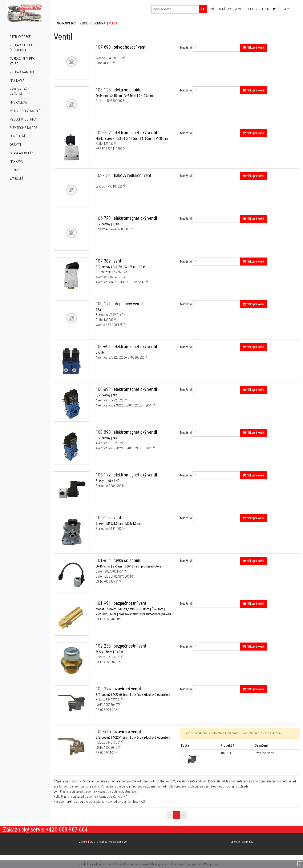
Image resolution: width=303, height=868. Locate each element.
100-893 (104, 432)
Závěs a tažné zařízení (20, 91)
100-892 (104, 389)
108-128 (104, 90)
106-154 (104, 517)
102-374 (104, 688)
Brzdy (14, 170)
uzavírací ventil (265, 753)
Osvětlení (17, 136)
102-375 (104, 731)
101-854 (104, 560)
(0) (275, 9)
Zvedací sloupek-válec (22, 61)
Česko (103, 841)
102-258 (104, 646)
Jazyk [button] (287, 9)
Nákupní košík (253, 48)
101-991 (104, 603)
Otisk (265, 9)
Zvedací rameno (22, 72)
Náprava (16, 162)
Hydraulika (18, 103)
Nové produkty (246, 9)
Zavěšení (16, 178)
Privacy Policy (211, 864)
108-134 (104, 175)
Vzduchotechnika (23, 119)
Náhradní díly (221, 9)
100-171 (104, 303)
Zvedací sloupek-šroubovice (22, 47)
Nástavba (17, 81)
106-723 (104, 218)
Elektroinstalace (23, 128)
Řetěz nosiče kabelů (25, 111)
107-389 (104, 261)
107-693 (104, 47)
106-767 (104, 132)
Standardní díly (22, 153)
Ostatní (15, 145)
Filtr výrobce (20, 37)
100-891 (104, 346)
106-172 (104, 475)
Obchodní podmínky (241, 841)
